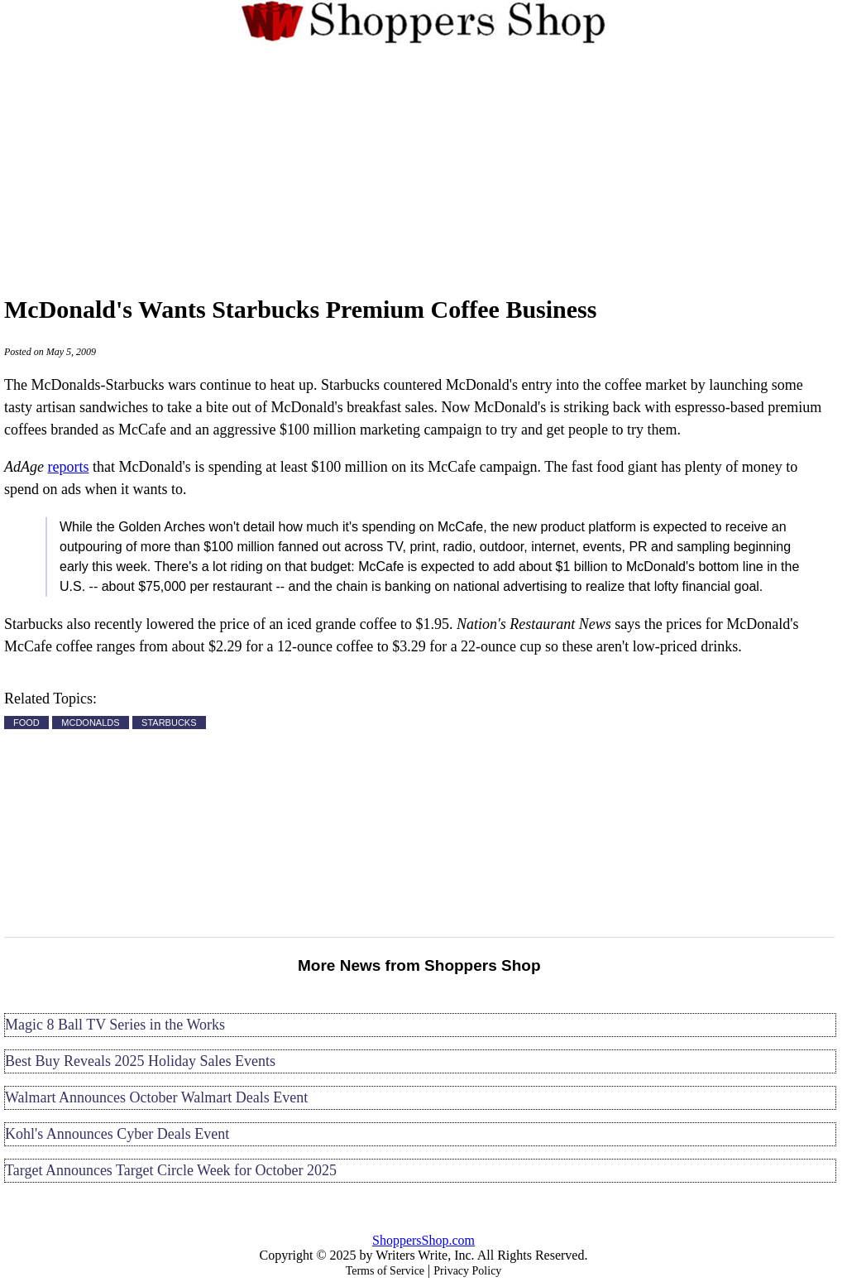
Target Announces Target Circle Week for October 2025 (171, 1170)
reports (68, 467)
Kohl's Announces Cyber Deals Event (117, 1134)
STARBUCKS (168, 722)
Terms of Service (385, 1271)
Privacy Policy (467, 1271)
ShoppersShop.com (423, 1240)
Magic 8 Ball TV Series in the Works (115, 1024)
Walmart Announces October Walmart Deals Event (156, 1097)
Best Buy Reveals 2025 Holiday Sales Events (140, 1061)
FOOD (26, 722)
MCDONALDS (90, 722)
